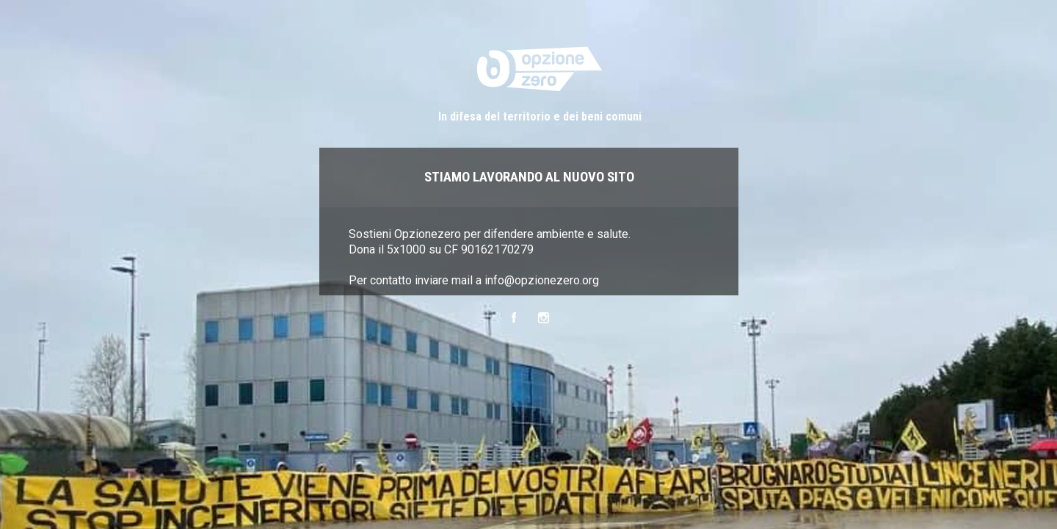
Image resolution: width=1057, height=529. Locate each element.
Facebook (513, 318)
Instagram (543, 318)
